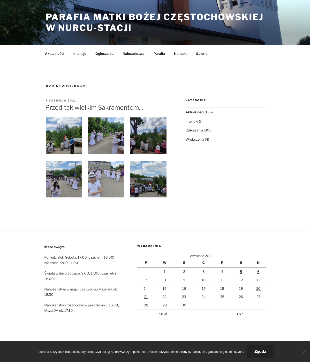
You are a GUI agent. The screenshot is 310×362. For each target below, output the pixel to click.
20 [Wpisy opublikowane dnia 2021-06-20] (258, 288)
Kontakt (180, 54)
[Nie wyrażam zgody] (304, 351)
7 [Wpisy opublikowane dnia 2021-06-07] (146, 280)
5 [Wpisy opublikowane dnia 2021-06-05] (241, 271)
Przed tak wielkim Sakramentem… (94, 107)
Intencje (79, 54)
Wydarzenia (195, 139)
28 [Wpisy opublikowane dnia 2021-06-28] (146, 305)
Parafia (159, 54)
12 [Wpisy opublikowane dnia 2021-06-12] (241, 280)
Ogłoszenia (104, 54)
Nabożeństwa (133, 54)
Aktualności (54, 54)
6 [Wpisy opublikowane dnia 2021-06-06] (258, 271)
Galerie (201, 54)
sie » (240, 313)
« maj (163, 313)
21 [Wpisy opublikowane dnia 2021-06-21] (146, 297)
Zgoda (260, 351)
